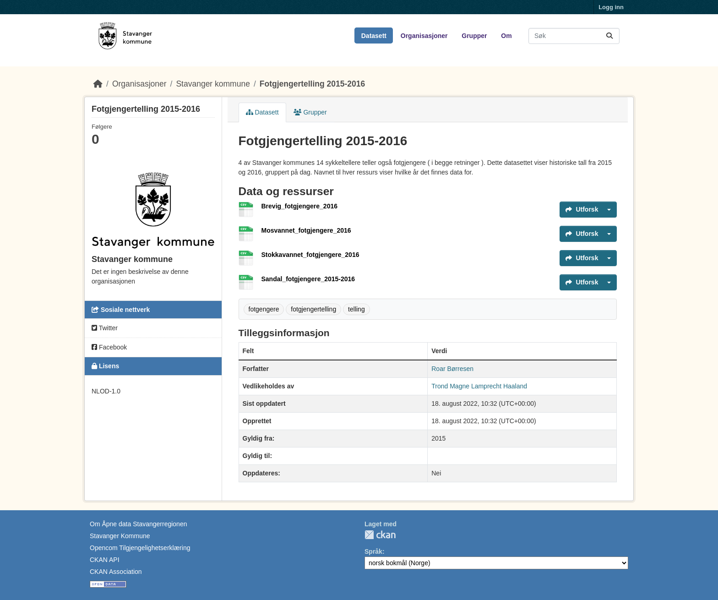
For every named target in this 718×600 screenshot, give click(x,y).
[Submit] (609, 36)
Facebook (109, 347)
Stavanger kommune (213, 83)
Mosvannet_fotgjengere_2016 (306, 230)
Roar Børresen (452, 368)
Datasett (373, 35)
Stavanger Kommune (120, 536)
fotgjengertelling (313, 309)
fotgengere (264, 309)
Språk (373, 551)
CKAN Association (116, 571)
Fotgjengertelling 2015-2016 (312, 83)
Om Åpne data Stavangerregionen (138, 524)
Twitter (105, 328)
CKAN (380, 535)
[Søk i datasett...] (574, 36)
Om (506, 35)
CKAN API (105, 559)
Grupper (474, 35)
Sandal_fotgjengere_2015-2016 (308, 279)
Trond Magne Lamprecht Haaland (479, 386)
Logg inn (611, 7)
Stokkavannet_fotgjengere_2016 (310, 254)
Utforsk (582, 209)
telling (356, 309)
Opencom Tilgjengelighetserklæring (140, 547)
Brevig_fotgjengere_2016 (299, 206)
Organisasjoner (424, 35)
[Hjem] (98, 83)
